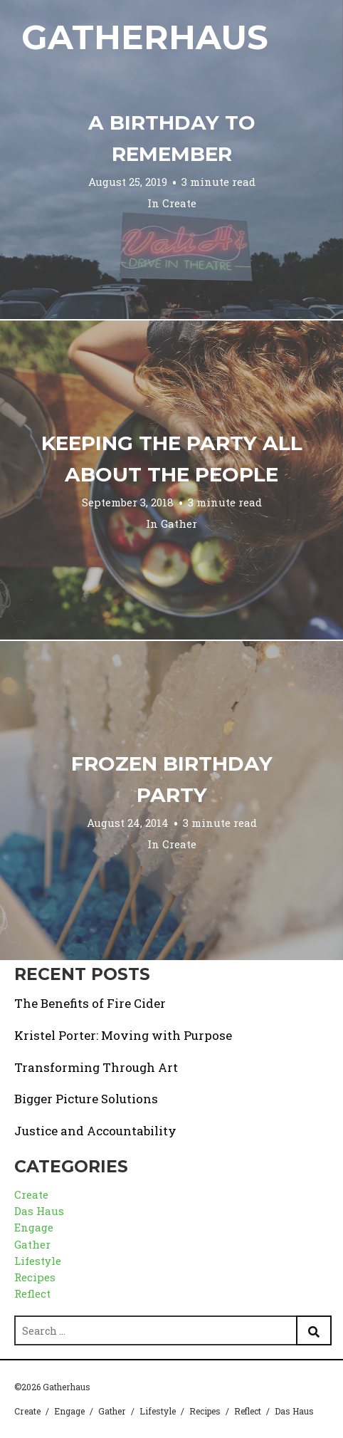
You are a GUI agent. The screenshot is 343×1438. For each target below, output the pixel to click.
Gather (179, 523)
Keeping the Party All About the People (171, 458)
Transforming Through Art (96, 1067)
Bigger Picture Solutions (86, 1098)
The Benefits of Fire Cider (90, 1003)
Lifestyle (37, 1261)
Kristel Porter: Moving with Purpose (123, 1035)
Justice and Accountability (95, 1130)
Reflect (32, 1293)
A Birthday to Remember (171, 138)
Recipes (35, 1277)
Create (179, 203)
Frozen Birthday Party (172, 779)
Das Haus (39, 1211)
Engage (33, 1227)
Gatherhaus (144, 37)
